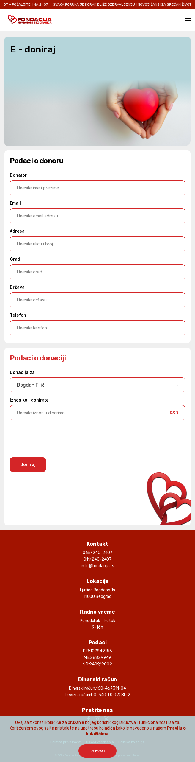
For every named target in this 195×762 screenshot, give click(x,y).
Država (17, 287)
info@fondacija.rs (97, 565)
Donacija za (22, 372)
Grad (15, 259)
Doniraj (28, 464)
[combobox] (97, 384)
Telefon (18, 315)
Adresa (17, 231)
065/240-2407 (97, 552)
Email (15, 203)
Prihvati (97, 751)
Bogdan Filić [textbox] (31, 385)
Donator (18, 175)
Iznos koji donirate (29, 399)
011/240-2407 (97, 559)
